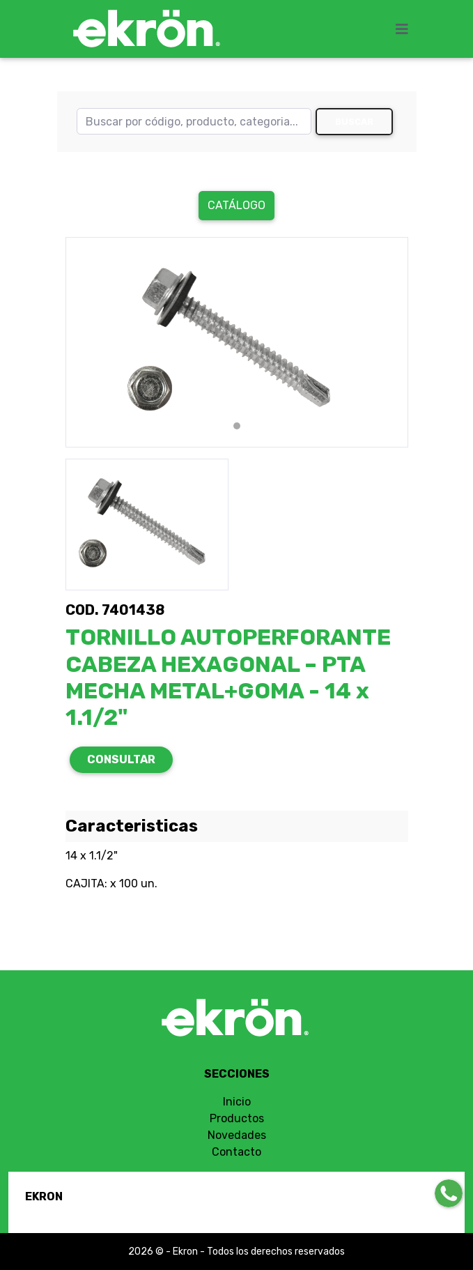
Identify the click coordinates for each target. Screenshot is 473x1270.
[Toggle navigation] (406, 29)
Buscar (354, 121)
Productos (237, 1118)
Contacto (236, 1151)
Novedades (237, 1135)
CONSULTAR (121, 759)
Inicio (237, 1101)
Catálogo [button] (236, 205)
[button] (91, 342)
